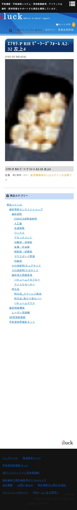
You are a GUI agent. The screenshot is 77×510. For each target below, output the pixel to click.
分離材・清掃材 (23, 242)
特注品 (15, 289)
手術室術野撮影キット (22, 322)
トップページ (10, 458)
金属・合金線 (22, 247)
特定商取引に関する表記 (52, 485)
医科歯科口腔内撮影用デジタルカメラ (24, 480)
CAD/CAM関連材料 (25, 218)
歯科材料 (17, 214)
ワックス (19, 232)
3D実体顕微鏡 (17, 317)
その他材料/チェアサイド (26, 265)
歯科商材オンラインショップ (26, 209)
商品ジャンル (14, 204)
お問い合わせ (25, 485)
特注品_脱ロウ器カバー (28, 298)
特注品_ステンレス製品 (28, 293)
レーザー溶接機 (21, 312)
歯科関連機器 (17, 308)
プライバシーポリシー (15, 492)
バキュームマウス (24, 303)
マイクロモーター (24, 284)
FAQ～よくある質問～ (46, 492)
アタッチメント (23, 237)
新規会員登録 (66, 29)
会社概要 (8, 485)
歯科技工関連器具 (22, 275)
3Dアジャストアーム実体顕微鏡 (21, 472)
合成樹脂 (19, 228)
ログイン (50, 29)
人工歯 (18, 223)
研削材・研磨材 (23, 251)
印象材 (18, 261)
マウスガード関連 (24, 256)
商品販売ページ (32, 458)
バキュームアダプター (27, 279)
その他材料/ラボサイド (25, 270)
